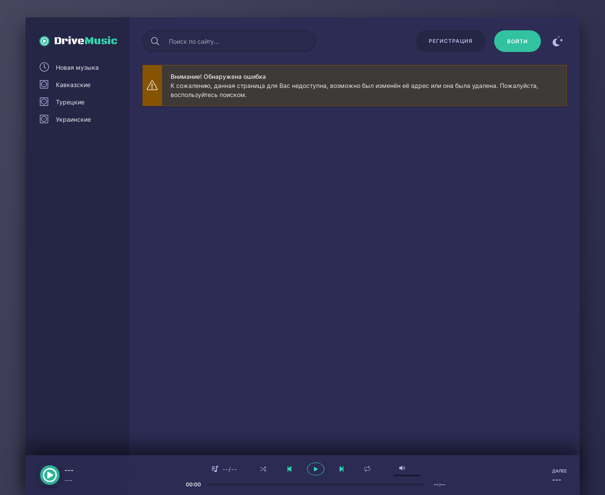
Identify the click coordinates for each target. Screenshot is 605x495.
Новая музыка (77, 67)
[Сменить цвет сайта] (558, 41)
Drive (86, 41)
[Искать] (155, 41)
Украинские (73, 119)
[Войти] (517, 41)
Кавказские (73, 84)
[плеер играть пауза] (315, 469)
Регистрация (450, 41)
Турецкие (70, 102)
